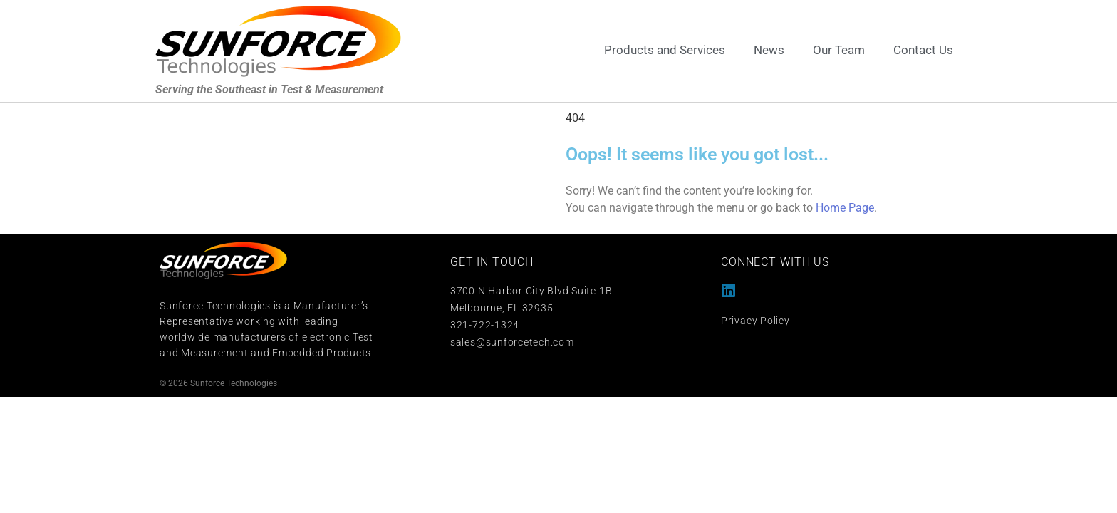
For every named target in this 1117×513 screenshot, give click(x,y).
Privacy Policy (755, 320)
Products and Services (664, 50)
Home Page (845, 207)
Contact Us (923, 50)
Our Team (839, 50)
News (769, 50)
